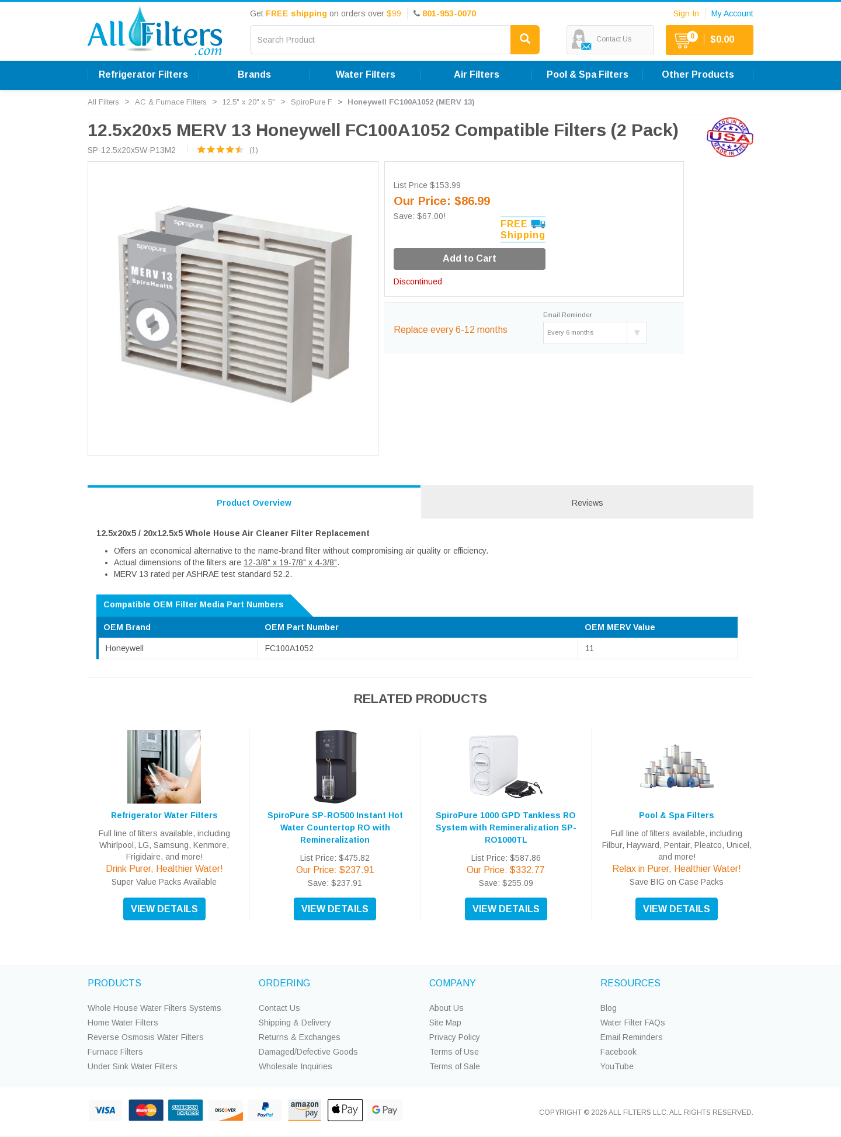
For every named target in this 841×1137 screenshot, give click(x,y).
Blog (608, 1008)
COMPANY (452, 983)
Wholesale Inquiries (295, 1066)
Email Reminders (631, 1037)
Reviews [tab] (587, 502)
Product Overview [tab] (254, 502)
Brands (254, 74)
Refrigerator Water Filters (164, 815)
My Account (732, 13)
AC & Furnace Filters (171, 102)
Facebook (618, 1051)
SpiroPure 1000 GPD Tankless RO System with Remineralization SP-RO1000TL (506, 827)
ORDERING (284, 983)
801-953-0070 (449, 13)
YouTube (617, 1066)
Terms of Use (454, 1051)
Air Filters (476, 74)
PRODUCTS (114, 983)
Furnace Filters (115, 1051)
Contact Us (279, 1008)
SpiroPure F (311, 102)
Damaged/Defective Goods (308, 1051)
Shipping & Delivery (295, 1022)
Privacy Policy (454, 1037)
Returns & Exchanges (299, 1037)
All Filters (103, 102)
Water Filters (365, 74)
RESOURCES (630, 983)
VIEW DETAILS (164, 909)
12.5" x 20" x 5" (249, 102)
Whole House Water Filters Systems (154, 1008)
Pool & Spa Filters (587, 74)
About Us (446, 1008)
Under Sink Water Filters (133, 1066)
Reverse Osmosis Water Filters (146, 1037)
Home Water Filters (123, 1022)
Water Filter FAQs (632, 1022)
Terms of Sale (454, 1066)
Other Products (698, 74)
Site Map (445, 1022)
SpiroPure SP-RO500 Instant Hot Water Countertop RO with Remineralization (335, 827)
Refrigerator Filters (143, 74)
